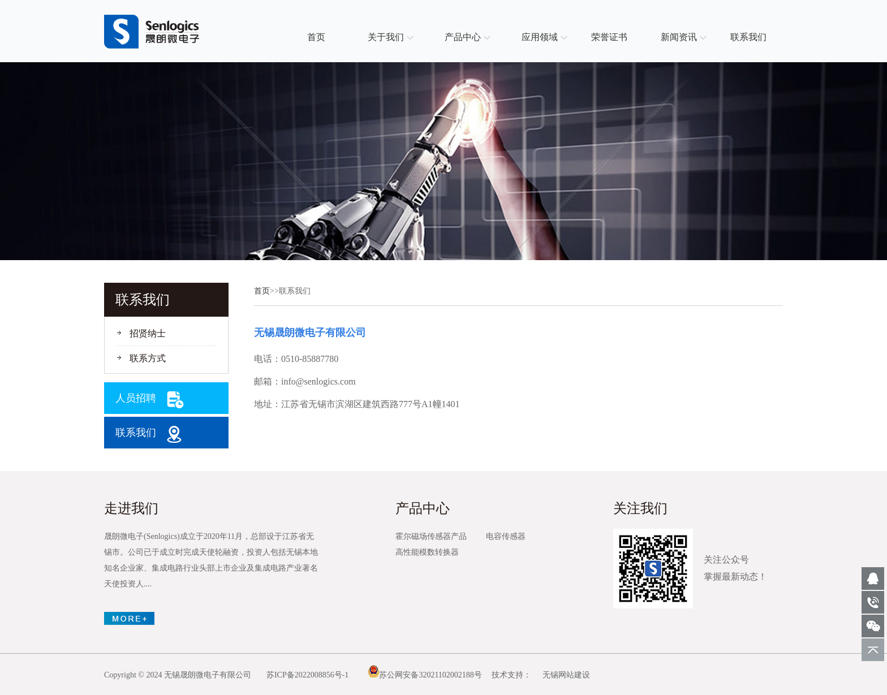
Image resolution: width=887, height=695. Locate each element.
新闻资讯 (679, 37)
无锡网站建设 (566, 675)
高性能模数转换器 (427, 552)
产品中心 (463, 37)
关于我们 (386, 37)
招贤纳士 (148, 333)
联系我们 (748, 37)
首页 (316, 37)
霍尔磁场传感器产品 (431, 536)
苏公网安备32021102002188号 (424, 675)
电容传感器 (506, 536)
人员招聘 (135, 398)
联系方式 (148, 358)
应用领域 (540, 37)
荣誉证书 (609, 37)
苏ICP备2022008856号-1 (307, 675)
